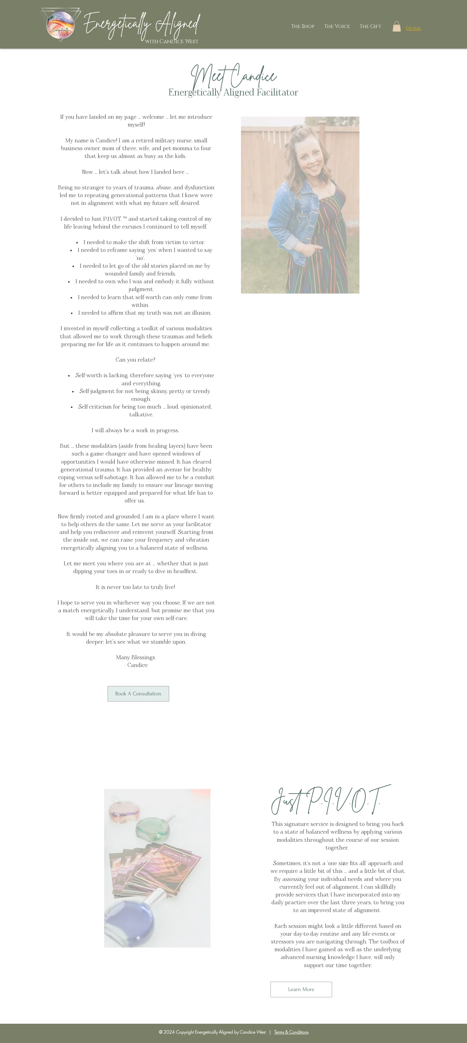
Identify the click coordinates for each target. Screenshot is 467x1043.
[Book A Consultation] (138, 694)
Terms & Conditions (291, 1032)
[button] (396, 26)
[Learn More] (301, 989)
